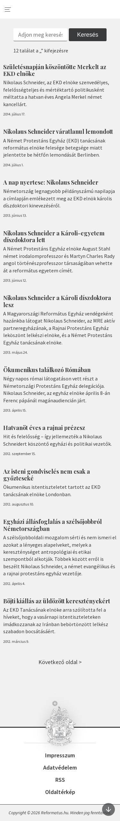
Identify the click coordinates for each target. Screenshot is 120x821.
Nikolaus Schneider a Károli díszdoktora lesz (57, 301)
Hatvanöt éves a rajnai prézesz (44, 428)
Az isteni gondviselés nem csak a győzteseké (46, 475)
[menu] (8, 10)
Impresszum (60, 755)
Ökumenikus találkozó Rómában (47, 370)
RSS (60, 779)
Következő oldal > (60, 662)
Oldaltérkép (60, 792)
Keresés (87, 35)
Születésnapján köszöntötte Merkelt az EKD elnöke (54, 70)
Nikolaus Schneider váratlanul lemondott (58, 131)
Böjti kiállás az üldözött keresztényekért (56, 601)
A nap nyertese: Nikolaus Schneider (50, 182)
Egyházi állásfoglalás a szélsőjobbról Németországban (52, 525)
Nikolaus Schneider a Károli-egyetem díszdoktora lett (54, 236)
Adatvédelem (60, 767)
